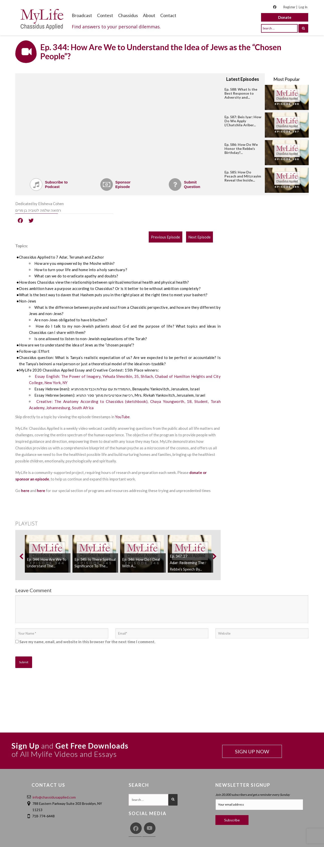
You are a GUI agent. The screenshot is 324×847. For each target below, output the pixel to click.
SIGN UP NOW (252, 751)
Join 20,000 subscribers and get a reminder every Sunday (252, 795)
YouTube (122, 416)
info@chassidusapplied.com (54, 797)
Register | (290, 7)
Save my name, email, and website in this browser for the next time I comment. (87, 641)
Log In (303, 7)
